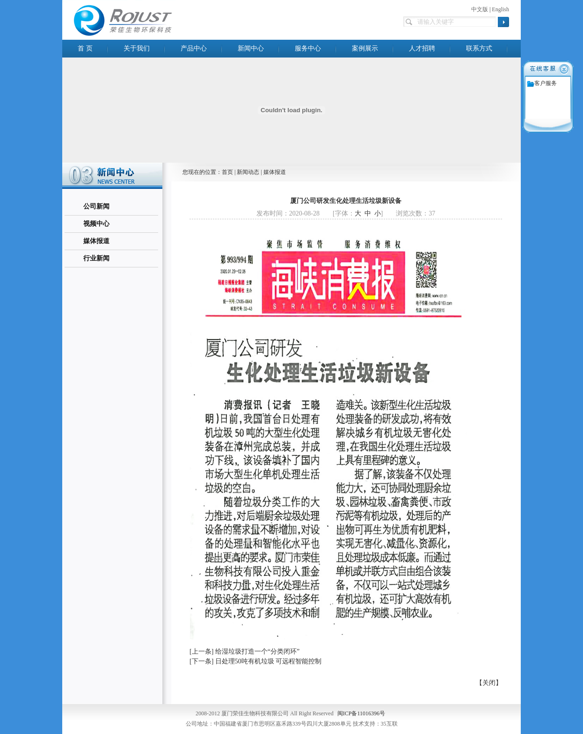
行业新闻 (96, 258)
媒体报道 (96, 241)
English (500, 9)
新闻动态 (248, 172)
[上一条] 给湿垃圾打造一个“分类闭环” (244, 651)
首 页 (85, 48)
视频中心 (96, 223)
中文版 (479, 9)
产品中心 (194, 48)
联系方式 (479, 48)
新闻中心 (251, 48)
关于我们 (137, 48)
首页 (227, 172)
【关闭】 (489, 682)
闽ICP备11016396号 (361, 713)
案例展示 (365, 48)
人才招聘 (422, 48)
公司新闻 (96, 206)
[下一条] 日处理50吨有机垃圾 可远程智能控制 (255, 661)
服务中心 (308, 48)
